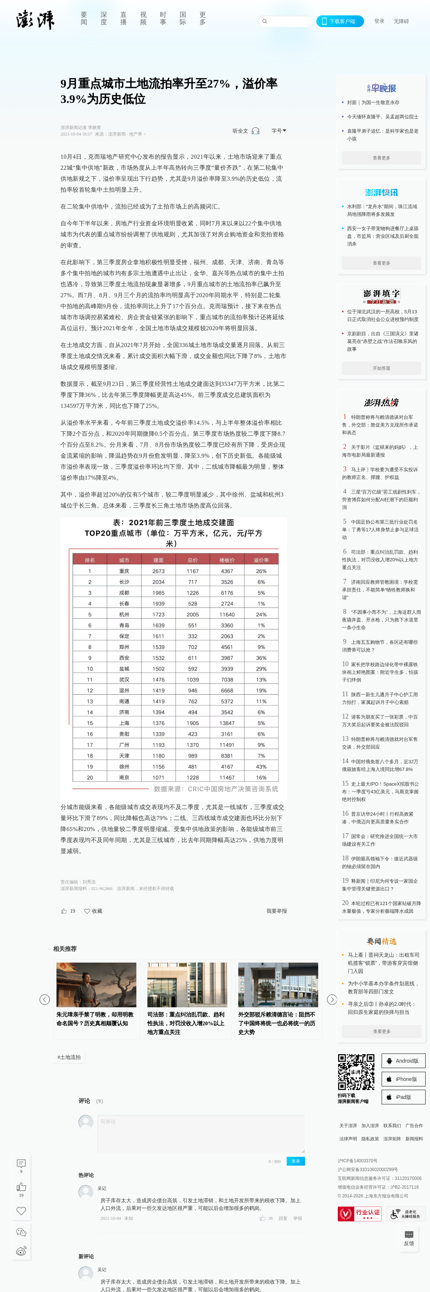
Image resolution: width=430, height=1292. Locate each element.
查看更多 (381, 157)
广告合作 (414, 1125)
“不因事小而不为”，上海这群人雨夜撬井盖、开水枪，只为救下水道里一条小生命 (381, 619)
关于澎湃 (348, 1125)
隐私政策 (370, 1138)
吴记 (102, 1188)
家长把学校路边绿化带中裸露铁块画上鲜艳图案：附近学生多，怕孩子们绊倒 (380, 672)
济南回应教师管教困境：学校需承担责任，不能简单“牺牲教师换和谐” (380, 589)
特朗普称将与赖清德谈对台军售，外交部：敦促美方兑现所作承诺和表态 (380, 424)
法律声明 (348, 1138)
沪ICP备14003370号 (358, 1160)
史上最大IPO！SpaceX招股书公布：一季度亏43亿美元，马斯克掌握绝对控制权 (380, 791)
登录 (379, 21)
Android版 (407, 1061)
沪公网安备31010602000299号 (368, 1169)
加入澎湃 (370, 1125)
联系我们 (392, 1125)
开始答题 (381, 368)
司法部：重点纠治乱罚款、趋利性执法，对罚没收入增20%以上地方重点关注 (380, 559)
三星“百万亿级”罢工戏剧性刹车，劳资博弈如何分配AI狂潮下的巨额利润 (381, 499)
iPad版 (403, 1097)
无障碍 (401, 21)
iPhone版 (406, 1079)
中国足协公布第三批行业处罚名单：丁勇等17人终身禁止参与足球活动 (380, 529)
